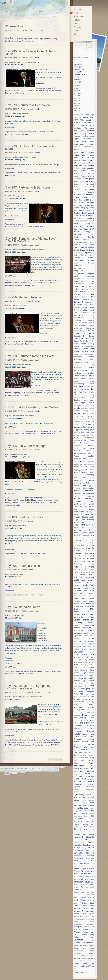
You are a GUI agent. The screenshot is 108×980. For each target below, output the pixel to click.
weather (76, 945)
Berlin (86, 200)
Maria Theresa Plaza (86, 596)
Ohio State (88, 667)
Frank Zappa (79, 403)
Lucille (76, 580)
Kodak (92, 545)
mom (92, 614)
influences (77, 493)
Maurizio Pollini (79, 603)
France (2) (77, 82)
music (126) (78, 72)
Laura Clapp (78, 556)
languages (89, 553)
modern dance (80, 614)
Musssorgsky (89, 641)
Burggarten (90, 232)
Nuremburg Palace (87, 665)
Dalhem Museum (87, 299)
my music (87, 646)
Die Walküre (79, 326)
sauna (87, 774)
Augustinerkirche (80, 166)
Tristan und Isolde (87, 884)
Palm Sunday (78, 683)
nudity (76, 665)
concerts (43, 88)
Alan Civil (79, 131)
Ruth (81, 771)
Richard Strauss (22, 173)
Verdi (76, 900)
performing (77, 699)
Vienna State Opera (84, 914)
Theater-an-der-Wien (88, 868)
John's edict (90, 525)
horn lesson (14, 554)
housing (90, 475)
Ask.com (90, 163)
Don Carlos (88, 336)
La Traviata (85, 551)
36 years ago (87, 115)
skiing (76, 800)
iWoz (75, 509)
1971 (76, 117)
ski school (88, 797)
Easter (85, 349)
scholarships (90, 776)
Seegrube (91, 784)
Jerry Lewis (85, 514)
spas (85, 816)
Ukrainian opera (79, 892)
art (75, 163)
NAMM (76, 655)
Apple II (78, 158)
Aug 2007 (77, 111)
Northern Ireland (79, 662)
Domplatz (77, 336)
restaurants (85, 741)
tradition (88, 876)
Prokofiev (77, 731)
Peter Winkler (79, 702)
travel (87, 882)
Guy (75, 432)
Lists (76, 23)
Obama (76, 667)
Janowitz (91, 509)
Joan (92, 514)
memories (90, 603)
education (84, 351)
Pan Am (90, 683)
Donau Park (89, 338)
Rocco (81, 752)
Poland (85, 715)
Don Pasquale (79, 338)
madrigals (77, 585)
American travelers (81, 136)
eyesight (91, 367)
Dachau (84, 297)
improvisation (88, 488)
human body (88, 477)
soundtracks (84, 813)
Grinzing (86, 430)
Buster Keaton (46, 503)
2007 (91, 117)
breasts (76, 221)
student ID (78, 837)
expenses (77, 367)
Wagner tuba (88, 932)
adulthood (77, 128)
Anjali (7, 742)
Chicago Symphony (84, 252)
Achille (58, 740)
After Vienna (79, 16)
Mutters (76, 644)
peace (87, 694)
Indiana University (84, 491)
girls (83, 416)
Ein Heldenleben (87, 354)
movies (23, 554)
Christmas (78, 260)
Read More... (40, 84)
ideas (83, 485)
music (37, 58)
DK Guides (19, 745)
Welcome (51, 760)
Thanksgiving (84, 863)
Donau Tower (79, 341)
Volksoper (89, 927)
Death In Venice (33, 554)
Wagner (77, 932)
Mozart (84, 628)
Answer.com (78, 149)
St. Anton (78, 819)
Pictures (77, 27)
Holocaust (77, 459)
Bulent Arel (78, 229)
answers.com (79, 152)
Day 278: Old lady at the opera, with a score (31, 147)
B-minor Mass (79, 181)
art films (81, 163)
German (52, 283)
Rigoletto (84, 750)
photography (79, 707)
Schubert (77, 784)
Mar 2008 (77, 93)
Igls (90, 486)
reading (91, 739)
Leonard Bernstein (46, 132)
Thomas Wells (80, 871)
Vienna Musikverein (34, 393)
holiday (91, 456)
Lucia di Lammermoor (86, 577)
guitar (92, 430)
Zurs (75, 968)
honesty (91, 461)
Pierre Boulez (89, 710)
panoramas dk (80, 686)
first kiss (90, 386)
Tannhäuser (90, 855)
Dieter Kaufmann (32, 434)
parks (76, 688)
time (88, 871)
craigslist (77, 294)
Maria (75, 596)
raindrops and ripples (84, 736)
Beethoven (9, 134)
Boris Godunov (87, 216)
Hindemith (77, 451)
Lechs (76, 561)
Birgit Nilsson (84, 205)
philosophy (90, 702)
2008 (76, 120)
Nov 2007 (77, 103)
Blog (59, 760)
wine (78, 958)
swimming (78, 845)
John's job (79, 527)
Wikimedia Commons (40, 745)
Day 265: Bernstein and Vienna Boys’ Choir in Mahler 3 (30, 240)
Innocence (90, 496)
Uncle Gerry (90, 892)
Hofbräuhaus (89, 451)
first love (77, 389)
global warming (79, 419)
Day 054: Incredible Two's (22, 607)
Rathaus (77, 739)
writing (76, 963)
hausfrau (77, 440)
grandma (91, 427)
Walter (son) (88, 935)
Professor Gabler (23, 500)
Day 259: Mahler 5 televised (24, 297)
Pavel (76, 694)
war (92, 940)
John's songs (88, 533)
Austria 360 (50, 740)
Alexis (91, 133)
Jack (82, 509)
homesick (82, 461)
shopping (77, 789)
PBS (81, 694)
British (76, 224)
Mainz (76, 593)
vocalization (90, 924)
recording (76, 741)
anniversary (89, 147)
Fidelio (17, 134)
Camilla (90, 237)
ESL (86, 362)
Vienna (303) (78, 64)
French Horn (88, 405)
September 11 (78, 787)
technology (86, 861)
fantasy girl (88, 370)
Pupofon (77, 734)
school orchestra (87, 779)
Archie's (77, 160)
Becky (91, 189)
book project (88, 213)
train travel (84, 879)
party (36, 227)
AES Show (89, 128)
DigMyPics (89, 328)
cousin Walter (79, 292)
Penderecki (82, 697)
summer (91, 840)
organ (50, 500)
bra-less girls (79, 218)
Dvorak (26, 671)
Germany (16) (79, 69)
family (76, 370)
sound (86, 808)
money (77, 617)
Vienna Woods (89, 919)
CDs (57, 745)
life (82, 567)
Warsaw (77, 942)
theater (77, 868)
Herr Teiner (88, 448)
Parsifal (82, 689)
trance (92, 879)
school (76, 779)
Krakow (77, 548)
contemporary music (84, 286)
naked (91, 652)
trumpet (76, 887)
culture (76, 297)
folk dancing (84, 395)
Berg (75, 200)
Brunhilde (90, 227)
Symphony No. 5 (27, 227)
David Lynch (82, 305)
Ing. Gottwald (88, 493)
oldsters (76, 672)
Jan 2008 (77, 98)
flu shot (91, 392)
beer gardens (84, 192)
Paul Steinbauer (86, 691)
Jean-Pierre (79, 512)
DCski (91, 305)
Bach (87, 181)
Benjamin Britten (87, 197)
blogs (92, 208)
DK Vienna (88, 333)
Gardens (77, 411)
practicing (83, 717)
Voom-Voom (77, 929)
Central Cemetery (80, 247)
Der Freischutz (81, 313)
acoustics (90, 125)
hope (76, 464)
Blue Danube (79, 210)
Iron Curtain (89, 507)
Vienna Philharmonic (18, 93)
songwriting (78, 808)
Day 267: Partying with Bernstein (27, 187)
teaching (77, 861)
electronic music (84, 357)
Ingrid (75, 496)
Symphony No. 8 (84, 853)
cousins (90, 291)
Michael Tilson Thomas (81, 606)
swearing (90, 842)
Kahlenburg (77, 540)
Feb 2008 (77, 96)
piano (81, 710)
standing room (51, 173)
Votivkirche (86, 929)
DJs (89, 331)
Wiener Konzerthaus (45, 742)
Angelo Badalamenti (84, 139)
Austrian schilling (87, 176)
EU (93, 362)
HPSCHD (77, 477)
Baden (76, 187)
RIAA (52, 745)
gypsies (81, 432)
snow (84, 803)
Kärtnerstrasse (78, 543)
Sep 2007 (77, 108)
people (91, 696)
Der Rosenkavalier (37, 173)
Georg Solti (19, 674)
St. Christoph (89, 819)
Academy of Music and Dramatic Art (84, 122)
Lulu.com (91, 580)
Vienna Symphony (79, 919)
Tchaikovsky (79, 858)
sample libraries (79, 774)
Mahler (16, 90)
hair (87, 432)
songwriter (91, 805)
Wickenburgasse (78, 950)
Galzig (91, 408)
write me (91, 961)
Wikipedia (85, 956)
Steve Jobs (88, 829)
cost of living (88, 289)
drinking (91, 344)
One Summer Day (80, 678)
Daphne (85, 302)
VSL (92, 929)
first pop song (85, 389)
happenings (85, 435)
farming (84, 376)
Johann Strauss (81, 517)
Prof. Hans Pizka (33, 503)
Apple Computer (87, 155)
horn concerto (89, 464)
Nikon (91, 660)
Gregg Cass (78, 430)
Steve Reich (78, 832)
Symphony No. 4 (27, 90)
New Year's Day (79, 657)
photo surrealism (84, 704)
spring (91, 816)
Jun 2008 (77, 86)
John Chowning (88, 519)
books (76, 216)
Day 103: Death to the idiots (24, 517)
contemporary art (84, 281)
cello (92, 245)
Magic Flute (88, 585)
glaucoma (90, 416)
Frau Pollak (78, 405)
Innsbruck (78, 498)
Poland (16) (78, 79)
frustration (84, 408)
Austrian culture (87, 171)
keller (92, 543)
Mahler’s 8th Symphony (26, 742)
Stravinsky (77, 834)
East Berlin (85, 346)
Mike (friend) (44, 227)
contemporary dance (84, 284)
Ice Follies (87, 483)
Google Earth (78, 421)
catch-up (77, 245)
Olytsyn (91, 675)
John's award (79, 522)
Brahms (90, 218)
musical (76, 638)
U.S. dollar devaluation (87, 890)
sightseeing (39, 692)
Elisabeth (78, 359)
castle (92, 242)
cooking (76, 289)
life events (89, 567)
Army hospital (88, 160)
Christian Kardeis (84, 258)
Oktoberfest (83, 670)
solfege (84, 805)
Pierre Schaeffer (79, 712)
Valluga (91, 897)
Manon (91, 593)
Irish (81, 506)
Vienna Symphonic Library (84, 916)
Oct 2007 (77, 106)
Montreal (91, 622)
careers (86, 240)
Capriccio (77, 240)
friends (77, 408)
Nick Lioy (82, 660)
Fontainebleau (79, 397)
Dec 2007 (77, 101)
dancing (77, 302)
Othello (91, 680)
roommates (83, 758)
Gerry (76, 416)
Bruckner (78, 226)
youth (82, 966)
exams (91, 365)
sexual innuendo (89, 787)
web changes (84, 945)
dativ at (30, 740)
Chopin (83, 255)
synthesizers (77, 855)
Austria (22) (78, 67)
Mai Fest (89, 591)
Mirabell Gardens (88, 612)
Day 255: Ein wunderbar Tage (25, 446)
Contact (77, 30)
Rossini (83, 760)
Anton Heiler (42, 500)
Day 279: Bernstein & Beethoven (27, 105)
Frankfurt (91, 403)
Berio (81, 200)
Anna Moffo (79, 144)
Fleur (80, 392)
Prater (91, 718)
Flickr (85, 392)
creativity (90, 294)
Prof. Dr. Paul (87, 720)
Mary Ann (79, 598)
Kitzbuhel (77, 545)
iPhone (76, 506)
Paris (92, 686)
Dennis (91, 307)
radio (92, 734)
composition (79, 273)
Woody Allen (86, 958)
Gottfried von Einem (40, 283)
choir (75, 255)
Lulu (83, 580)
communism (79, 268)
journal (76, 538)
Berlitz (81, 203)
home (85, 459)
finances (82, 386)
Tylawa (76, 890)
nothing (91, 662)
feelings (40, 595)
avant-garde (88, 179)
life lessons (80, 569)
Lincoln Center (86, 572)
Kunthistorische (86, 548)
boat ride (90, 210)
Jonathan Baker (88, 535)
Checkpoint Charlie (87, 250)
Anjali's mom (87, 141)
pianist (76, 710)
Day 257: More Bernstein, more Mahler (31, 407)
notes (86, 662)
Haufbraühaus (89, 437)
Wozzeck (82, 961)
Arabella (90, 158)
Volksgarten (78, 927)
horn (13, 344)
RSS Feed (79, 972)
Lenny (82, 561)
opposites (77, 680)
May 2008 (77, 88)
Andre (91, 136)
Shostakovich (90, 789)
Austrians (77, 179)
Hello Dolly (83, 443)
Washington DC (88, 943)
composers (78, 271)
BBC (85, 189)
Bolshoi (77, 213)
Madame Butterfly (84, 583)
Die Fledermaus (88, 323)
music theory (89, 636)
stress (84, 834)
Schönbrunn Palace (18, 740)
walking (76, 934)
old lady (91, 670)
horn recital (88, 470)
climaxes (90, 263)
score (22, 434)
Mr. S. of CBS (22, 395)
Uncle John (78, 895)
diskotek (83, 331)
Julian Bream (88, 538)
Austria (91, 165)
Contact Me (39, 768)
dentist (91, 310)
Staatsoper (78, 821)
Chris (92, 255)
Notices (77, 20)
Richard (76, 744)
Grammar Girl (28, 285)
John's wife (77, 535)
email (92, 359)
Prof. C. (76, 720)
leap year (82, 558)
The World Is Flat (87, 866)
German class (88, 413)
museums (78, 633)
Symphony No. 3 (36, 280)
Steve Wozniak (89, 832)
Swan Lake (78, 842)
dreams (83, 344)
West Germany (88, 948)
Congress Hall (84, 279)
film (54, 503)
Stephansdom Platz (80, 826)
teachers (90, 858)
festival (91, 378)
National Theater (88, 654)
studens (91, 834)
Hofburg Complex (80, 453)
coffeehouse (78, 265)
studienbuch (77, 840)
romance (83, 755)
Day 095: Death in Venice (22, 566)
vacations (83, 897)
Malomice (84, 593)
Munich (91, 630)
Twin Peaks (90, 887)
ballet (84, 187)
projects (91, 728)
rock (86, 752)
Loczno (82, 575)
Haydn (83, 440)
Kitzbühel (84, 545)
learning (90, 558)
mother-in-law (89, 625)
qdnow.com (85, 734)
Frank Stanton (88, 400)
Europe (28, 745)
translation (9, 285)
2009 (82, 120)
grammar (18, 285)
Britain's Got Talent (87, 221)
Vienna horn (88, 906)
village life (79, 922)
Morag (76, 625)
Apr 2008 (77, 91)
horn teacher (80, 472)
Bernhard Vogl (39, 740)
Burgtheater (78, 234)
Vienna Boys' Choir (51, 280)
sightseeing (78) (79, 74)
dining (76, 331)
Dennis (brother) (81, 310)
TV (82, 887)
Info (75, 34)
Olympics (84, 675)
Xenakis (84, 963)
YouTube (38, 90)
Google (91, 419)
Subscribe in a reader (81, 58)
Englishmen (78, 362)
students (90, 837)
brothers (90, 223)
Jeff (87, 512)
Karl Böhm (29, 674)
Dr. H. (88, 341)
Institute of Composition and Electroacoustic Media (84, 501)
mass (91, 598)
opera (12, 173)
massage (77, 601)
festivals (76, 381)
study (84, 840)
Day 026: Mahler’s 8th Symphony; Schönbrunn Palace (28, 687)
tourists (81, 876)
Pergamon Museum (88, 699)
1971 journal (83, 117)
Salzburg (90, 771)
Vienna (30, 58)
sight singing (88, 792)
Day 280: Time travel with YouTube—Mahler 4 (30, 53)
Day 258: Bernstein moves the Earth (29, 356)
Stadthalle (77, 824)
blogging (84, 208)
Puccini (90, 731)
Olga (84, 673)
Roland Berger (48, 90)
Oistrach (76, 670)
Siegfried (76, 792)
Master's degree (88, 601)
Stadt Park (90, 821)
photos (76, 115)
